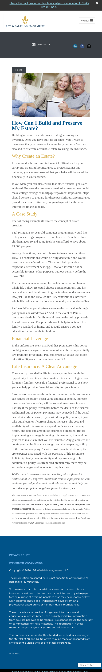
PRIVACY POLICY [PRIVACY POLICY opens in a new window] (19, 555)
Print (18, 69)
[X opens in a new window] (89, 47)
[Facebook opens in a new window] (82, 47)
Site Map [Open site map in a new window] (14, 653)
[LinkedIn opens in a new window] (75, 47)
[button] (87, 20)
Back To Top (89, 665)
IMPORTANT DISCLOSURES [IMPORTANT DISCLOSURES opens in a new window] (26, 562)
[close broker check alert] (97, 3)
